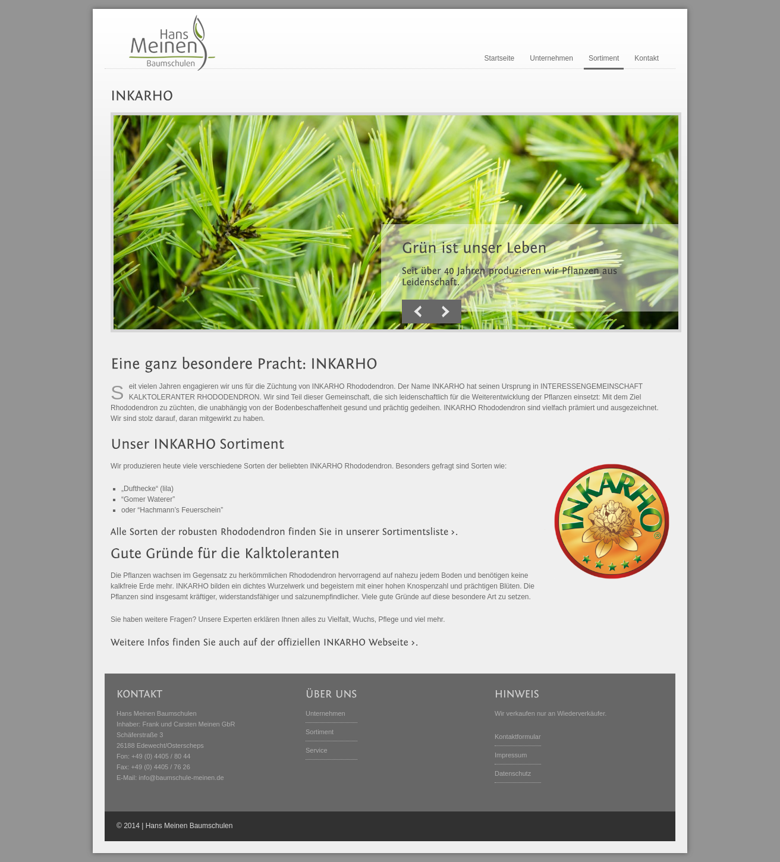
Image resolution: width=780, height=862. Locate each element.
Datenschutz (513, 773)
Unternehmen (551, 58)
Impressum (511, 755)
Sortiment (604, 58)
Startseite (500, 58)
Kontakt (646, 58)
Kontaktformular (518, 736)
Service (317, 750)
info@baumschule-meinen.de (181, 777)
